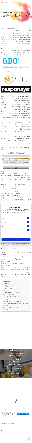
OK (16, 239)
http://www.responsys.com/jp (21, 252)
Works (3, 376)
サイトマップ (8, 392)
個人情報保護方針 (23, 394)
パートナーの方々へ (8, 396)
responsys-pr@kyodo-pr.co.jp (14, 314)
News (3, 378)
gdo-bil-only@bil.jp (12, 296)
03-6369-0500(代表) (8, 430)
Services (16, 373)
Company (16, 388)
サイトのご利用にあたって (23, 392)
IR (16, 385)
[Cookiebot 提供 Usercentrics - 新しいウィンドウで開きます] (24, 202)
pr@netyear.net (11, 305)
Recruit (3, 383)
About (3, 371)
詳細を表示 (25, 235)
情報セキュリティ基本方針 (9, 394)
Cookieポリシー (15, 212)
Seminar (4, 381)
